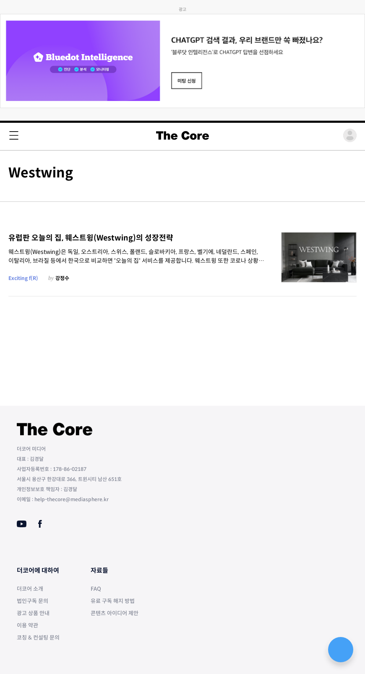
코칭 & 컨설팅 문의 (38, 637)
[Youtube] (21, 524)
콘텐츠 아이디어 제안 (114, 613)
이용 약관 (27, 625)
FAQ (96, 589)
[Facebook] (40, 524)
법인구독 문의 (32, 601)
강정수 (62, 278)
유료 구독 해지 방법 (113, 601)
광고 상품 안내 (33, 613)
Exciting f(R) (23, 278)
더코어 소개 (30, 589)
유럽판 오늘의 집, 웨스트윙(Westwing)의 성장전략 (90, 238)
